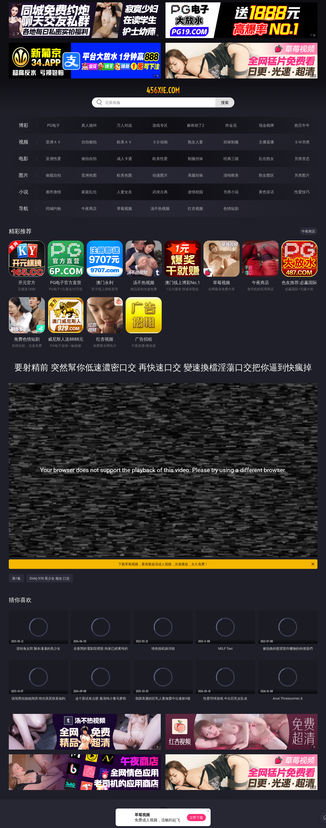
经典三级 (231, 158)
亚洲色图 (89, 175)
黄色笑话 (266, 191)
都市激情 (53, 191)
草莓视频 (124, 208)
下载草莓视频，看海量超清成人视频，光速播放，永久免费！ (216, 564)
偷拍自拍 (89, 158)
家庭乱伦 (89, 191)
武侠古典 (160, 191)
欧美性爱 (160, 158)
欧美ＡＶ (124, 142)
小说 (23, 192)
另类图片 (302, 175)
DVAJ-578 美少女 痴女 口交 (50, 578)
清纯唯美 (231, 175)
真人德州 (89, 125)
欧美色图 (124, 175)
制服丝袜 (195, 158)
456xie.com (163, 90)
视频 (23, 142)
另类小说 (231, 191)
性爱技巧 (302, 191)
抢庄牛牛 (302, 125)
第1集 (16, 578)
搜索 (225, 102)
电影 (23, 158)
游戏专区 (160, 125)
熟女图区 (266, 175)
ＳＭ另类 (302, 142)
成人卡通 (124, 158)
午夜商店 (89, 208)
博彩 (23, 125)
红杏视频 (195, 208)
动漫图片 (160, 175)
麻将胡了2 (195, 125)
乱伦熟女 (266, 158)
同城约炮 (53, 208)
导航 (23, 208)
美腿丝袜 (195, 175)
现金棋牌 (266, 125)
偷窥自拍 (53, 175)
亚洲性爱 (53, 158)
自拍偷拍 (89, 142)
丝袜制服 (231, 142)
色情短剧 (231, 208)
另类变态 (302, 158)
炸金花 (231, 125)
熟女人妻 (195, 142)
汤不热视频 (160, 208)
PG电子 (53, 125)
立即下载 (196, 817)
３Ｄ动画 (160, 142)
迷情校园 (195, 191)
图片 (23, 175)
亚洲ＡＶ (53, 142)
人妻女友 (124, 191)
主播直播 (266, 142)
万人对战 (124, 125)
